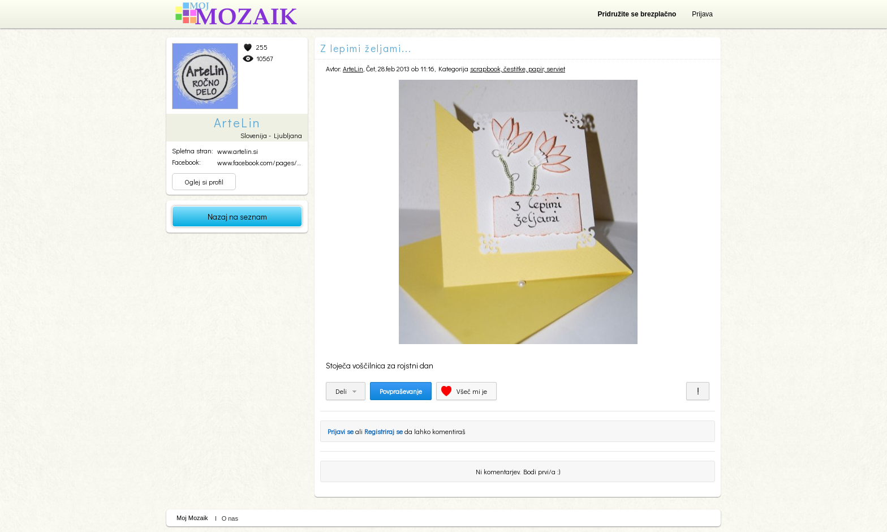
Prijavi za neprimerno (697, 391)
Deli (341, 391)
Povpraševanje (401, 391)
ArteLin (353, 68)
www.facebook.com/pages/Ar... (261, 162)
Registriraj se (383, 431)
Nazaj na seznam (237, 216)
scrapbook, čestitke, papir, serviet (517, 68)
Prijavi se (341, 431)
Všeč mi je (472, 391)
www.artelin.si (237, 151)
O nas (230, 518)
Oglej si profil (203, 181)
